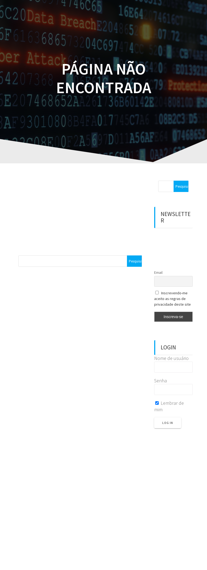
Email (158, 272)
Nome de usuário (171, 358)
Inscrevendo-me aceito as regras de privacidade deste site (172, 299)
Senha (160, 380)
